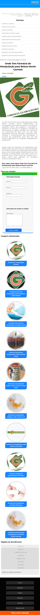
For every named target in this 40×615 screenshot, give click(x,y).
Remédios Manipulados (9, 46)
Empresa (20, 588)
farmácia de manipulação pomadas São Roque (16, 504)
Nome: (16, 182)
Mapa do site (20, 608)
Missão (20, 593)
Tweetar (4, 76)
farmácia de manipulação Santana (16, 263)
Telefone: (14, 194)
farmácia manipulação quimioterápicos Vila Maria (16, 474)
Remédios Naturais (8, 49)
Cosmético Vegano (8, 23)
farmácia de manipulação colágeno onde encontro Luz (16, 416)
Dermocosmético (7, 30)
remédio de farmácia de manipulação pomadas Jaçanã (16, 324)
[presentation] (17, 202)
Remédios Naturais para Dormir (12, 52)
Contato (20, 603)
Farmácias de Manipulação (11, 33)
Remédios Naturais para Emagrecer (13, 55)
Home (20, 583)
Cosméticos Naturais (9, 27)
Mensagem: (14, 219)
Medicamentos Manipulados (11, 39)
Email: (16, 188)
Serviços (20, 20)
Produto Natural (8, 42)
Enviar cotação (13, 230)
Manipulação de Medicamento (12, 36)
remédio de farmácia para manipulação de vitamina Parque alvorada (16, 534)
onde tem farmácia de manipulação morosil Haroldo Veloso (16, 354)
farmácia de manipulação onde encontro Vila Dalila (16, 445)
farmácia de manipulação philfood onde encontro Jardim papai (16, 385)
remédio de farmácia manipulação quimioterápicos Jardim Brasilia (16, 293)
